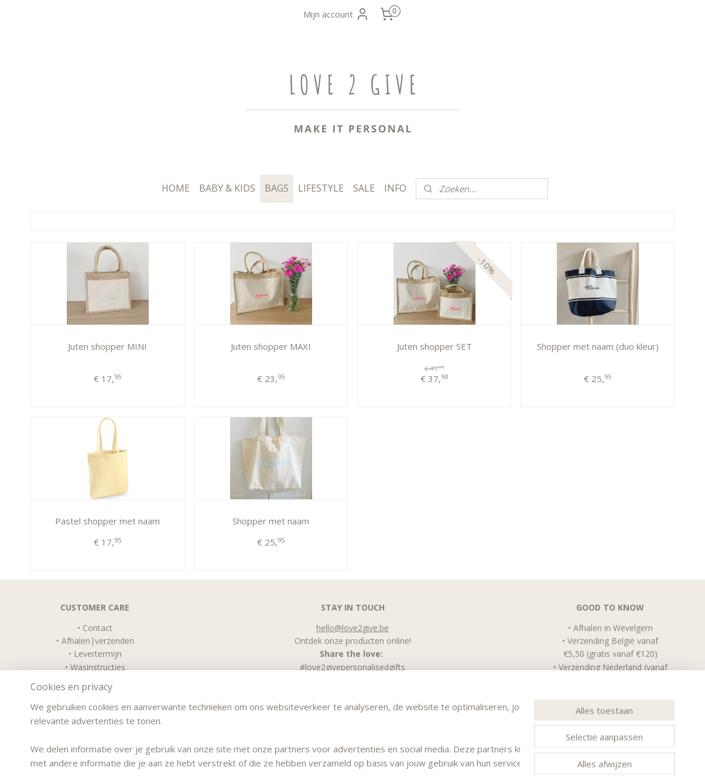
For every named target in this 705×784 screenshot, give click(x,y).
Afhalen (75, 640)
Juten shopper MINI (107, 346)
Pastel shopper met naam (107, 521)
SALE (364, 188)
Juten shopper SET (433, 346)
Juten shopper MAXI (271, 346)
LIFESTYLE (321, 188)
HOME (176, 188)
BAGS (277, 188)
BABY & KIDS (227, 188)
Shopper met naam (270, 521)
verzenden (114, 640)
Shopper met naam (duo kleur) (598, 346)
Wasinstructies (97, 667)
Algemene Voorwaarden (97, 680)
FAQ (98, 693)
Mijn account (336, 14)
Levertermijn (98, 653)
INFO (395, 188)
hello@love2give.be (352, 627)
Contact (97, 627)
